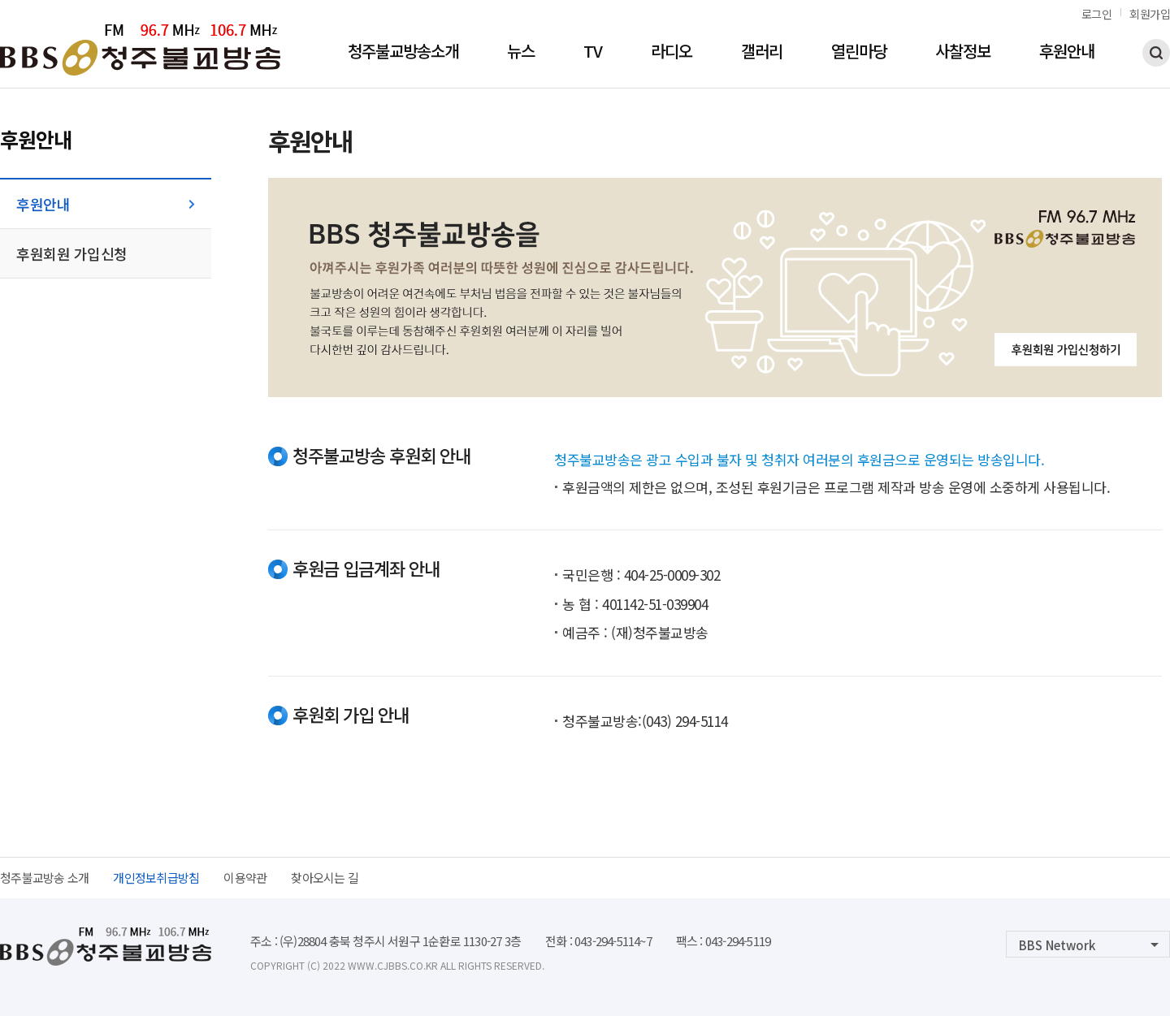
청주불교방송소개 (403, 53)
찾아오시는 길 (324, 877)
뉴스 (521, 53)
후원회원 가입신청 (72, 253)
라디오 (671, 53)
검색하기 (1156, 53)
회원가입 (1149, 14)
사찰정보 (962, 53)
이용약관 (244, 877)
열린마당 (858, 53)
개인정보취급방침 (156, 877)
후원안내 (1066, 53)
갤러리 (761, 53)
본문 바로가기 (0, 0)
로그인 (1096, 14)
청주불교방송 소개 (44, 877)
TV (592, 53)
